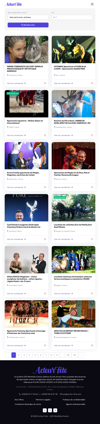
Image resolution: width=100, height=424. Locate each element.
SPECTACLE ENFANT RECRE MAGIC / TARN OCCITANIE (71, 332)
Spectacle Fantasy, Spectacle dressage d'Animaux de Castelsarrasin (26, 332)
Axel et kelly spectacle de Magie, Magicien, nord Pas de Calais (23, 174)
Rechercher (28, 25)
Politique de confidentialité (74, 399)
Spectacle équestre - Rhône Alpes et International (25, 122)
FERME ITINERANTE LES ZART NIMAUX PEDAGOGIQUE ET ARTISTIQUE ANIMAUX (25, 68)
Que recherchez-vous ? (17, 12)
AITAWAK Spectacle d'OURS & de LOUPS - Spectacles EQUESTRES (70, 67)
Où (52, 12)
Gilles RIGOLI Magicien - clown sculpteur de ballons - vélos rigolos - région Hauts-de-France (25, 279)
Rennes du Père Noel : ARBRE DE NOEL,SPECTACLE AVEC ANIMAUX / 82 (72, 122)
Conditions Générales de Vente (28, 404)
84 (75, 355)
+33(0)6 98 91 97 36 (49, 394)
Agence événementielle (75, 404)
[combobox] (70, 17)
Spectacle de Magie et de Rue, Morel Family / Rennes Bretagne (71, 174)
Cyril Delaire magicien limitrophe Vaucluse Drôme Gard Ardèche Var (24, 226)
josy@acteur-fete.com (71, 394)
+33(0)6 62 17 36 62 (29, 394)
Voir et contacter (16, 83)
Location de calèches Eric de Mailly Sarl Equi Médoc (73, 226)
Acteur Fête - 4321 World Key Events (53, 416)
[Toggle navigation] (92, 4)
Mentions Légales (43, 399)
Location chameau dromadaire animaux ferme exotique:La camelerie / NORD (73, 278)
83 (68, 355)
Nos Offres (19, 399)
